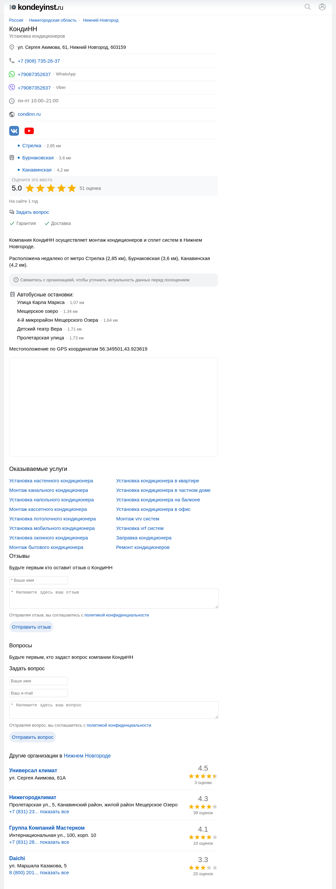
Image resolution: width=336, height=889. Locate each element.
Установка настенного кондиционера (51, 480)
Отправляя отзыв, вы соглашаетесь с (79, 615)
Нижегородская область (53, 20)
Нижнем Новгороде (87, 755)
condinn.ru (29, 114)
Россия (16, 20)
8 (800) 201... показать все (39, 872)
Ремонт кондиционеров (143, 547)
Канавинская (37, 169)
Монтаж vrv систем (137, 518)
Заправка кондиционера (144, 537)
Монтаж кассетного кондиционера (48, 509)
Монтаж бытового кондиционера (46, 547)
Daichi (17, 858)
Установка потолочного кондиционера (52, 518)
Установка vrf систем (140, 528)
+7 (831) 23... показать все (39, 811)
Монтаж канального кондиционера (48, 490)
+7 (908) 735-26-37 (39, 61)
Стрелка (31, 145)
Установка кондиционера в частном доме (163, 490)
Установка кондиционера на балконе (158, 499)
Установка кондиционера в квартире (157, 480)
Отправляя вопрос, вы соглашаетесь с (80, 725)
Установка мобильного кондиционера (52, 528)
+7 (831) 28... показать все (39, 842)
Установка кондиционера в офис (153, 509)
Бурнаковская (38, 157)
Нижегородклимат (32, 797)
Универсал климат (33, 770)
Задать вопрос (29, 212)
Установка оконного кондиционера (48, 537)
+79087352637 (34, 74)
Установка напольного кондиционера (51, 499)
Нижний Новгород (100, 20)
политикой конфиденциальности (116, 615)
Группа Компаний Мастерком (47, 828)
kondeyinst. (36, 7)
